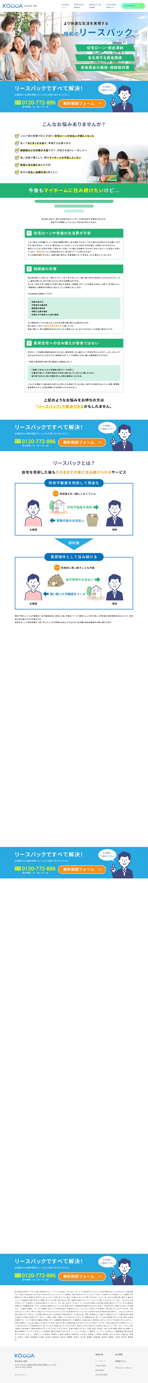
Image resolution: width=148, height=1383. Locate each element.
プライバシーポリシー (124, 1368)
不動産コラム (111, 6)
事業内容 (79, 6)
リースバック (100, 1361)
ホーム (65, 6)
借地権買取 (99, 1370)
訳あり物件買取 (101, 1375)
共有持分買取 (100, 1365)
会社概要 (95, 6)
